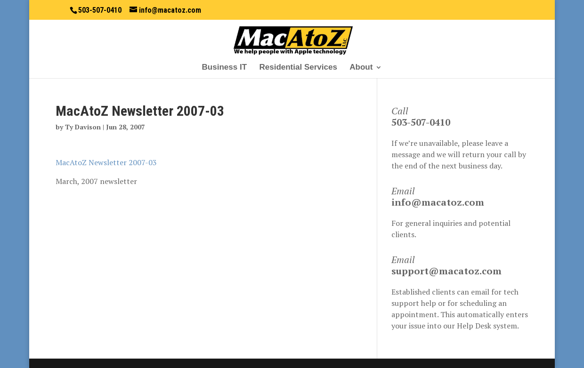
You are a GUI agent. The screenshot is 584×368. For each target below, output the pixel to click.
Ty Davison (83, 126)
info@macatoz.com (437, 202)
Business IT (224, 68)
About (361, 68)
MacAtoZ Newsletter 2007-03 (106, 162)
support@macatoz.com (446, 270)
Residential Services (298, 68)
